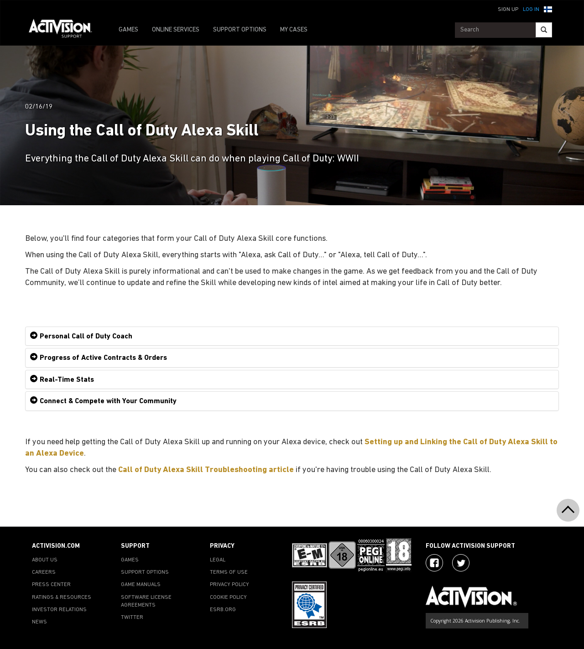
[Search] (544, 29)
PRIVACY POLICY (229, 584)
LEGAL (217, 560)
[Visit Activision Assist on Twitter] (460, 562)
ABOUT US (44, 560)
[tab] (292, 336)
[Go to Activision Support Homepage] (65, 30)
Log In (531, 9)
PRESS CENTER (51, 584)
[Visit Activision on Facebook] (434, 562)
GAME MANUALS (141, 584)
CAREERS (44, 572)
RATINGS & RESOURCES (61, 597)
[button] (548, 8)
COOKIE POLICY (228, 597)
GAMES (128, 29)
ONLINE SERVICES (175, 29)
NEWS (39, 622)
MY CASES (294, 29)
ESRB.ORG (223, 610)
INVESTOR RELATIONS (59, 610)
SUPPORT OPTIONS (239, 29)
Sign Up (508, 9)
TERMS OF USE (229, 572)
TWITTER (132, 617)
